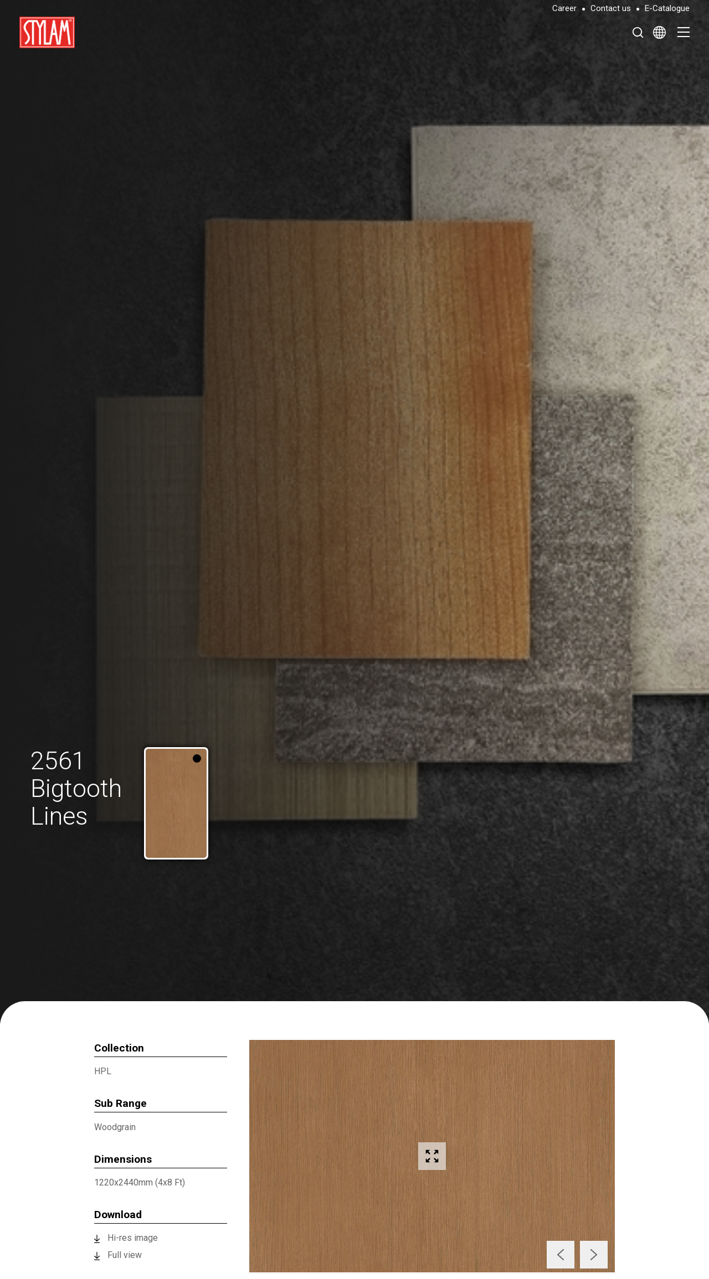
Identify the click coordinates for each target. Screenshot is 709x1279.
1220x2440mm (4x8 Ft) (139, 1182)
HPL (102, 1071)
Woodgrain (115, 1127)
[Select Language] (659, 32)
